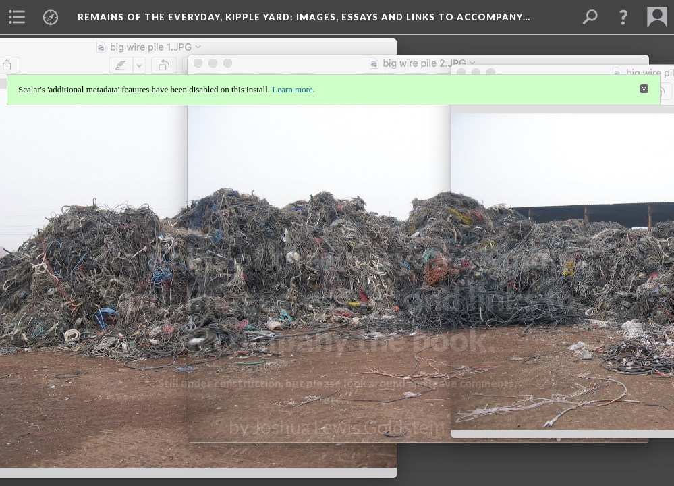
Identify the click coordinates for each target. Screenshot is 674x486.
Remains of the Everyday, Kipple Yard (304, 16)
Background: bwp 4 (337, 453)
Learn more (292, 89)
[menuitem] (17, 17)
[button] (623, 17)
